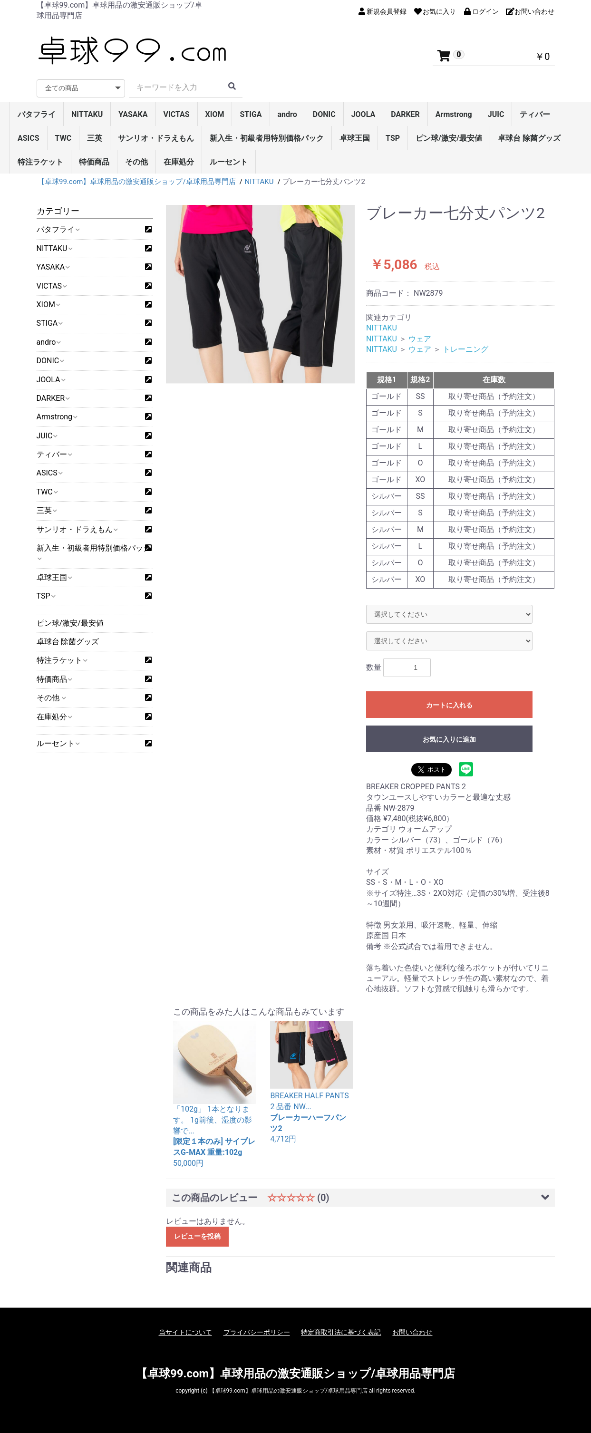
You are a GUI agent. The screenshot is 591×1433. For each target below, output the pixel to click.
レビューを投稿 (197, 1236)
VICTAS (177, 114)
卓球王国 (354, 138)
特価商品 (94, 161)
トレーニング (465, 349)
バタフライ (37, 114)
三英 (94, 138)
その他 (136, 161)
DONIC (324, 114)
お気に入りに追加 (449, 739)
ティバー (535, 114)
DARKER (405, 114)
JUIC (496, 114)
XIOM (214, 114)
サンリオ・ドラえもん (156, 138)
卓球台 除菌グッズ (529, 138)
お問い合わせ (412, 1332)
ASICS (28, 138)
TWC (63, 138)
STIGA (251, 114)
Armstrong (454, 114)
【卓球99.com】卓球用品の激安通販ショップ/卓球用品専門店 (295, 1373)
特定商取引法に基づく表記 (341, 1332)
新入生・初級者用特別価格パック (267, 138)
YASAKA (132, 114)
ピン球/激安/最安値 (449, 138)
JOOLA (363, 114)
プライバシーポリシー (256, 1332)
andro (287, 114)
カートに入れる (449, 705)
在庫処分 (179, 161)
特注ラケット (40, 161)
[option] (260, 295)
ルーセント (229, 161)
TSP (393, 138)
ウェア (419, 338)
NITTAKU (87, 114)
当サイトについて (185, 1332)
